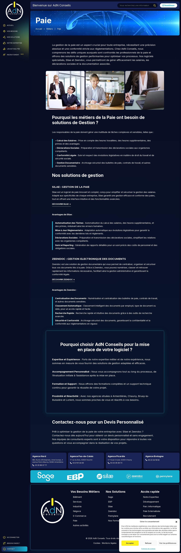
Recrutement (13, 54)
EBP (110, 501)
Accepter (130, 543)
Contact (9, 549)
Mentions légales (109, 543)
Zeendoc (112, 511)
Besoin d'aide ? (11, 543)
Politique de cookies (148, 549)
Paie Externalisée (151, 511)
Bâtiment (77, 497)
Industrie (77, 506)
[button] (176, 521)
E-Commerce (79, 516)
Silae (110, 506)
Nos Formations (116, 520)
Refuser (148, 543)
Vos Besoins (10, 31)
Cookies (96, 543)
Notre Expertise (12, 43)
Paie (75, 520)
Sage (110, 497)
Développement (151, 501)
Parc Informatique (152, 506)
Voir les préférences (167, 543)
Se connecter (11, 537)
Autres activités (80, 525)
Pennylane (113, 516)
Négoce (77, 511)
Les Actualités (11, 49)
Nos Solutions (11, 37)
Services (77, 501)
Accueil (8, 25)
